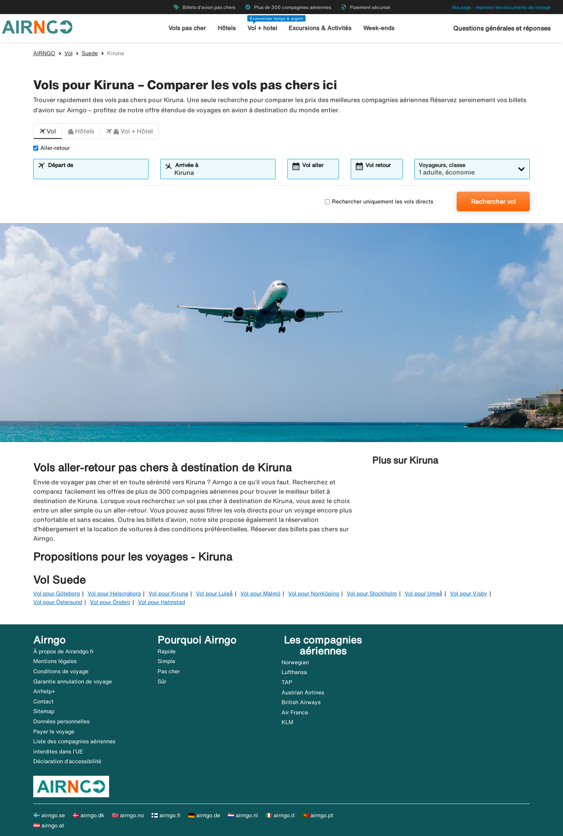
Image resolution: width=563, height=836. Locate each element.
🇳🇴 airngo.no (128, 815)
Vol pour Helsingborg (114, 593)
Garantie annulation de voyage (72, 681)
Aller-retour (51, 148)
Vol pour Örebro (110, 602)
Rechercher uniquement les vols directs (379, 201)
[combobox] (95, 172)
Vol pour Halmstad (161, 602)
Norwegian (295, 662)
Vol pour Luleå (214, 593)
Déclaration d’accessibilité (67, 761)
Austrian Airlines (303, 692)
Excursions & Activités (320, 28)
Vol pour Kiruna (168, 593)
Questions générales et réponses (501, 28)
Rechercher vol (493, 201)
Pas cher (169, 671)
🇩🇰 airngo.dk (88, 815)
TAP (287, 682)
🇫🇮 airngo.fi (166, 815)
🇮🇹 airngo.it (280, 815)
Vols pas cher (187, 28)
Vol (69, 53)
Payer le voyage (53, 731)
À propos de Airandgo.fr (63, 651)
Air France (295, 712)
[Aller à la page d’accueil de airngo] (37, 26)
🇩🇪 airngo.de (204, 815)
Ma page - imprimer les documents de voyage (501, 7)
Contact (43, 701)
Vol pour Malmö (260, 593)
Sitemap (43, 711)
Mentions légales (55, 661)
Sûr (162, 681)
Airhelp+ (44, 691)
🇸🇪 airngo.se (49, 815)
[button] (48, 131)
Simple (166, 661)
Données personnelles (61, 721)
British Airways (301, 702)
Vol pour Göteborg (56, 593)
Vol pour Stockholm (372, 593)
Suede (90, 53)
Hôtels (227, 28)
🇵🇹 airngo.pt (317, 815)
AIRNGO (44, 53)
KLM (287, 722)
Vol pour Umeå (423, 593)
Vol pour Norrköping (313, 593)
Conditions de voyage (60, 671)
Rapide (167, 651)
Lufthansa (294, 672)
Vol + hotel (262, 28)
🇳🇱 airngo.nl (243, 815)
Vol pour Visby (468, 593)
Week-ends (378, 28)
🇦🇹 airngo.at (48, 825)
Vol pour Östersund (57, 602)
